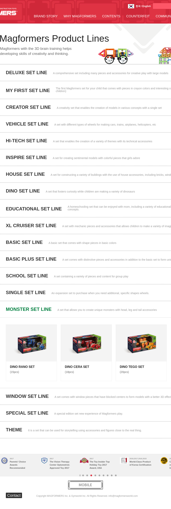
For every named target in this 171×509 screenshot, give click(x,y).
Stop (80, 475)
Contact (14, 495)
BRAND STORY (46, 16)
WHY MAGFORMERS (79, 16)
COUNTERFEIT (138, 16)
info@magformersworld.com (123, 496)
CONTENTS (111, 16)
